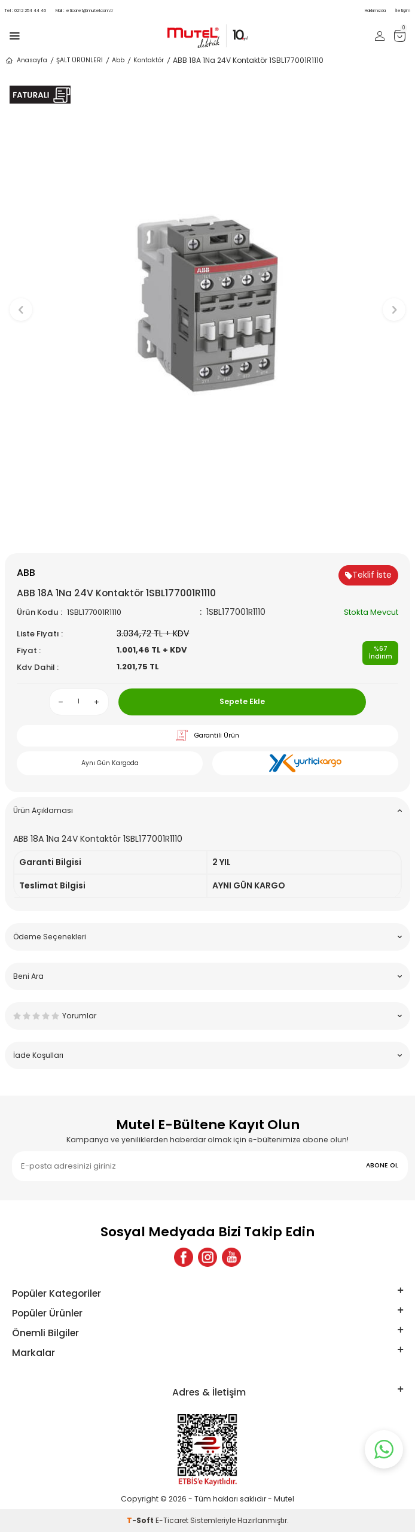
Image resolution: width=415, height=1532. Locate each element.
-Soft (141, 1520)
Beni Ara (207, 976)
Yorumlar (207, 1016)
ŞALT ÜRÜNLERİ (79, 60)
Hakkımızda (375, 10)
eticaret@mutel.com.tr (84, 10)
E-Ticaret (171, 1520)
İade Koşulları (207, 1055)
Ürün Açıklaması (207, 810)
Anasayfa (26, 60)
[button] (207, 533)
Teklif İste (368, 575)
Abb (118, 60)
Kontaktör (148, 60)
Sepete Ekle (242, 701)
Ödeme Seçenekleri (207, 937)
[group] (207, 304)
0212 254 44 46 (25, 10)
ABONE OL (382, 1165)
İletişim (402, 10)
